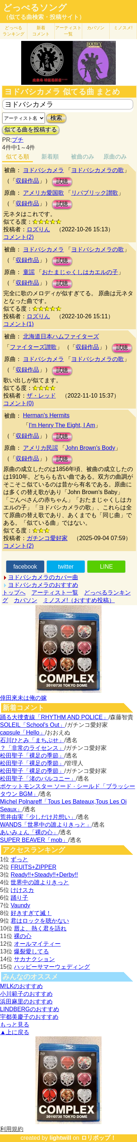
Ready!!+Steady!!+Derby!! (44, 875)
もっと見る (14, 1024)
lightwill (60, 1138)
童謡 (29, 272)
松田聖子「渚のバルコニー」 (38, 778)
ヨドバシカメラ (43, 170)
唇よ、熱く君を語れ (40, 928)
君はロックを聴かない (40, 921)
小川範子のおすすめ (26, 994)
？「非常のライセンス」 (32, 748)
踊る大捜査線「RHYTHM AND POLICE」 (54, 717)
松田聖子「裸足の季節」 (32, 755)
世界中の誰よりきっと (40, 882)
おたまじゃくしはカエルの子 (80, 272)
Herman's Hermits (46, 415)
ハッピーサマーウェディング (52, 967)
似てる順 (17, 156)
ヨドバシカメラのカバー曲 (43, 577)
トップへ (14, 592)
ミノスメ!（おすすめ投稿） (79, 600)
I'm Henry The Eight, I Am (62, 425)
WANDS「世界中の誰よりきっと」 (46, 825)
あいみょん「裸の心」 (29, 832)
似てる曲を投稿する (30, 129)
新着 (41, 31)
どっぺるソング (35, 7)
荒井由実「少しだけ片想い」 (38, 817)
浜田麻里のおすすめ (26, 1001)
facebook (25, 567)
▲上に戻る (14, 1032)
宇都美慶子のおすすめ (29, 1017)
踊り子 (19, 898)
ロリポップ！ (98, 1138)
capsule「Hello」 (22, 732)
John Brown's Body (90, 448)
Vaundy (20, 905)
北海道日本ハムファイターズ (61, 336)
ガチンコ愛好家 (47, 538)
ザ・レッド (41, 395)
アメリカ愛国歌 (43, 193)
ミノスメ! (123, 27)
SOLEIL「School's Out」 (32, 725)
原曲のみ (115, 156)
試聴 (62, 181)
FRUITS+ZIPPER (33, 867)
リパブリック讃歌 (94, 193)
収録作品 (27, 181)
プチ (17, 140)
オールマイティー (37, 944)
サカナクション (34, 959)
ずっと (19, 859)
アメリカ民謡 (40, 448)
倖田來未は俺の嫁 (23, 698)
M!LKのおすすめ (21, 986)
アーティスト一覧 (54, 592)
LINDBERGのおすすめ (29, 1009)
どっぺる (13, 31)
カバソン (95, 27)
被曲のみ (82, 156)
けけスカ (22, 890)
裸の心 (22, 936)
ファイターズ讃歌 (33, 347)
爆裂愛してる (31, 951)
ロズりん (38, 229)
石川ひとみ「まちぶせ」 (32, 740)
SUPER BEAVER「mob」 (34, 840)
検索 (56, 118)
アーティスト (68, 31)
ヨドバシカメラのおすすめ (43, 585)
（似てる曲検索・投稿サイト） (44, 17)
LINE (106, 567)
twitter (66, 567)
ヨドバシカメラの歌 (97, 170)
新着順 (50, 156)
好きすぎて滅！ (31, 913)
